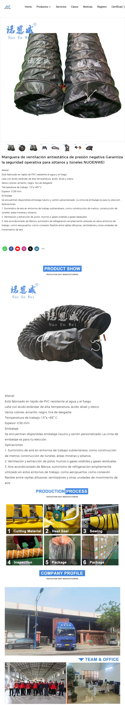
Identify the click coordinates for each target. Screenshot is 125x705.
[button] (124, 6)
